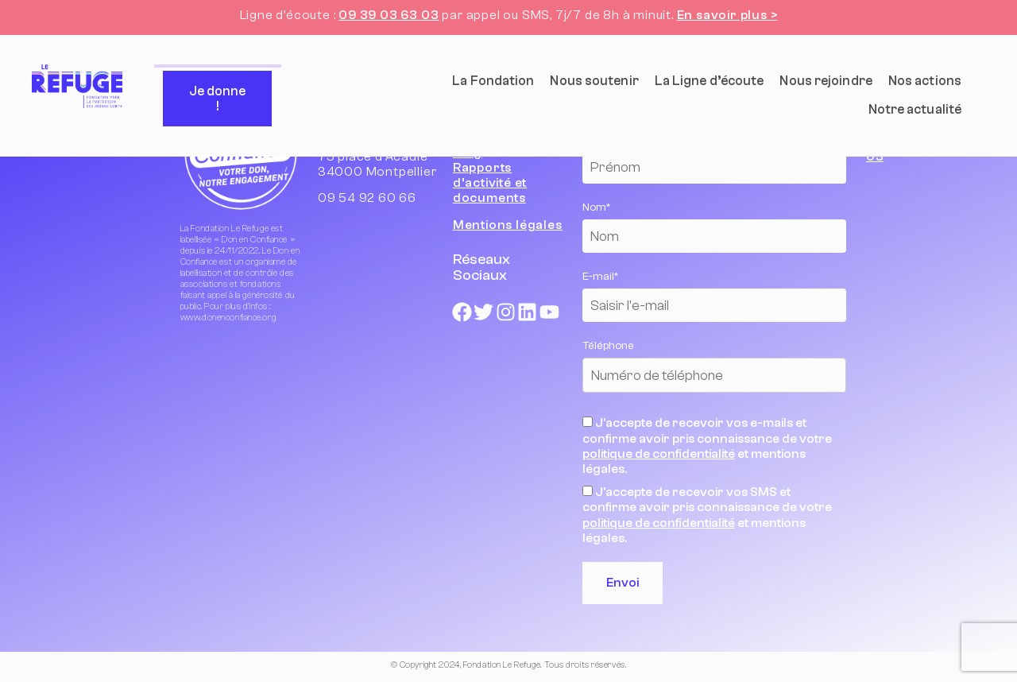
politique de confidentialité (658, 454)
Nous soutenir (594, 80)
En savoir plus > (727, 15)
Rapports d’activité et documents (490, 183)
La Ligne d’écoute (709, 80)
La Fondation (493, 80)
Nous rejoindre (825, 80)
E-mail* (600, 276)
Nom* (596, 207)
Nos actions (924, 80)
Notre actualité (915, 109)
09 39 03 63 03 (388, 15)
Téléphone (608, 345)
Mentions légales (508, 225)
